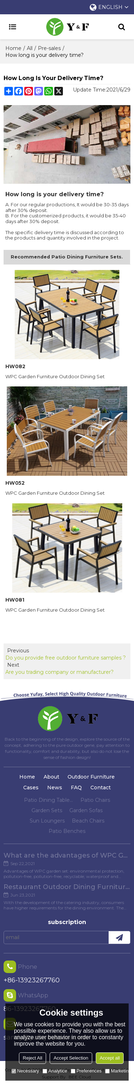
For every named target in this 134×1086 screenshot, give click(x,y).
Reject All (32, 1058)
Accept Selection (71, 1058)
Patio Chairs (95, 800)
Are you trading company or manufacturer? (59, 672)
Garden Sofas (86, 810)
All (30, 48)
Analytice (55, 1070)
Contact (100, 787)
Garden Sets (46, 810)
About (51, 777)
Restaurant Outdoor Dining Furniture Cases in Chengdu (67, 887)
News (54, 787)
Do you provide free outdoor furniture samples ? (65, 658)
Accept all (110, 1058)
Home (13, 48)
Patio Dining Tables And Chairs (48, 800)
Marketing (118, 1070)
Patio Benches (67, 831)
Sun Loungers (47, 821)
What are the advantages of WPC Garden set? (67, 855)
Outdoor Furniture (91, 777)
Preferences (86, 1070)
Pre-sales (49, 48)
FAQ (76, 787)
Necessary (25, 1070)
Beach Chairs (88, 821)
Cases (31, 787)
